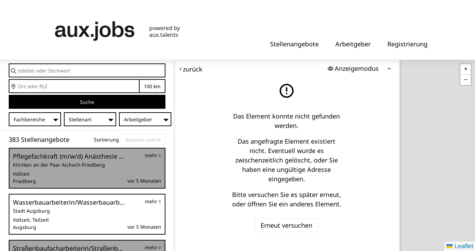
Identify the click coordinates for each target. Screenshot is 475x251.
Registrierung (407, 44)
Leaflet (459, 246)
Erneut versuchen (287, 225)
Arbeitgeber (353, 44)
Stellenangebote (294, 44)
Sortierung (106, 139)
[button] (465, 69)
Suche (87, 102)
